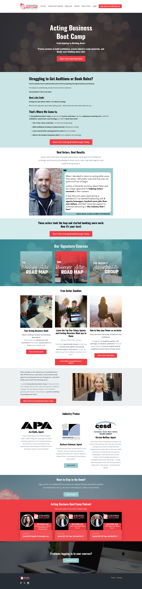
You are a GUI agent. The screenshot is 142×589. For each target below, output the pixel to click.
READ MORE (71, 465)
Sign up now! (71, 494)
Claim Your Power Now (105, 355)
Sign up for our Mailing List (110, 6)
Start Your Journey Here (71, 58)
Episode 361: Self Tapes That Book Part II (70, 536)
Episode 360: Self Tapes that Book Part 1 (105, 536)
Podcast (77, 6)
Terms (112, 578)
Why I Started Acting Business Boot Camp (38, 401)
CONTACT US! (71, 560)
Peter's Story (86, 6)
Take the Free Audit (36, 352)
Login (95, 6)
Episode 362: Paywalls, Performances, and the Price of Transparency (44, 536)
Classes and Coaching (55, 6)
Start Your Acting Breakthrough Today (71, 142)
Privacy (119, 578)
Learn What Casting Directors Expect (71, 362)
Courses (43, 6)
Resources (68, 6)
